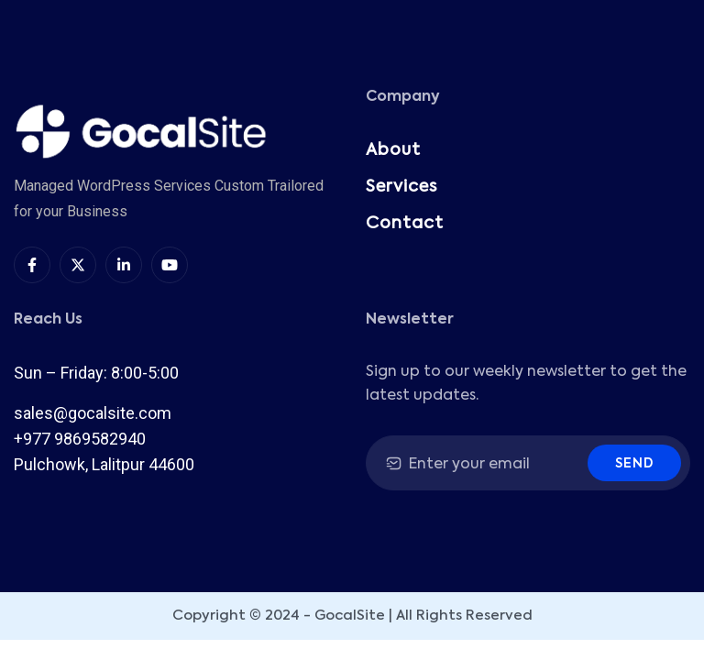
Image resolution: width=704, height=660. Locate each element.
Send (634, 463)
